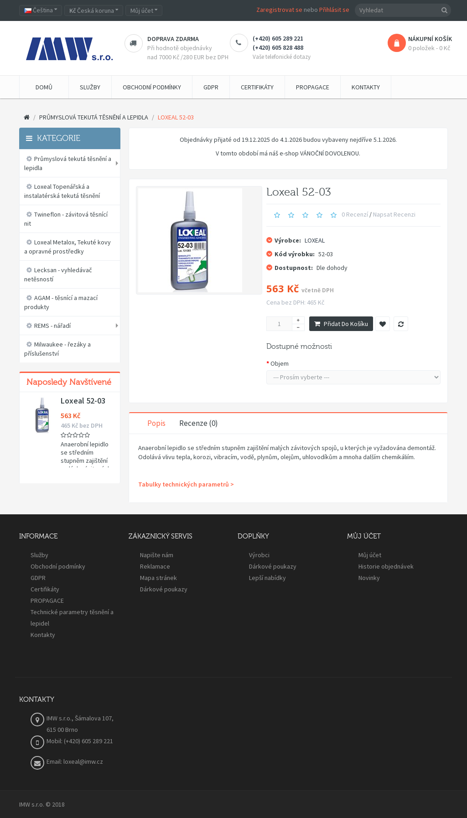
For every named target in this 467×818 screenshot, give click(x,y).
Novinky (369, 578)
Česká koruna (93, 10)
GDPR (38, 578)
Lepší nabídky (267, 578)
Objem (279, 363)
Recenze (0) (198, 423)
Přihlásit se (334, 9)
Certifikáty (45, 589)
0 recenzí (355, 214)
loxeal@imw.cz (83, 761)
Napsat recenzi (394, 214)
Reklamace (155, 566)
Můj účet (369, 555)
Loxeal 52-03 (83, 401)
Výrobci (259, 555)
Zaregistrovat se (279, 9)
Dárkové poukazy (163, 589)
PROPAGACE (47, 600)
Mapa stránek (158, 578)
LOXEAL (315, 240)
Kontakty (43, 635)
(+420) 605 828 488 (278, 47)
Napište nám (156, 555)
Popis (156, 423)
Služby (39, 555)
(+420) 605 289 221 (278, 38)
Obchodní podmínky (58, 566)
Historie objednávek (386, 566)
